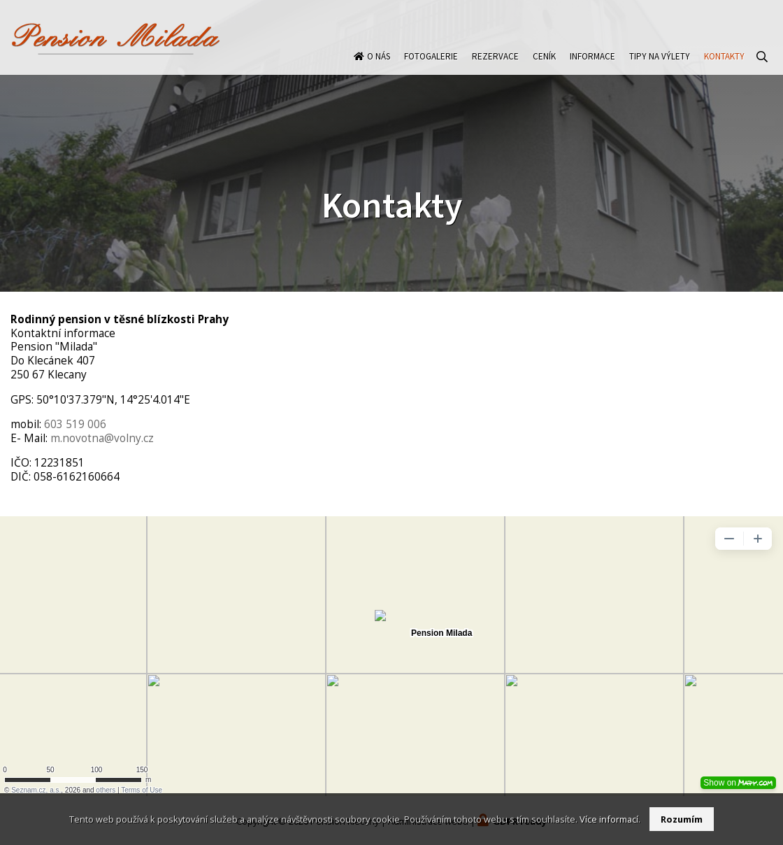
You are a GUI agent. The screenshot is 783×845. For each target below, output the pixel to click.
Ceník (544, 65)
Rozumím (682, 819)
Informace (592, 65)
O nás (378, 65)
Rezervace (495, 65)
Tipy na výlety (659, 65)
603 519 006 (75, 424)
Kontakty (724, 65)
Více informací (609, 819)
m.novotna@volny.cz (102, 438)
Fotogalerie (431, 65)
